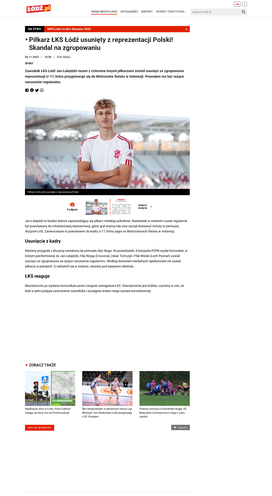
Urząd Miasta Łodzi (104, 11)
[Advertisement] (107, 325)
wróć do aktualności (39, 427)
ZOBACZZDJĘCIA (146, 206)
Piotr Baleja (63, 57)
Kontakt (147, 11)
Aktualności (129, 11)
